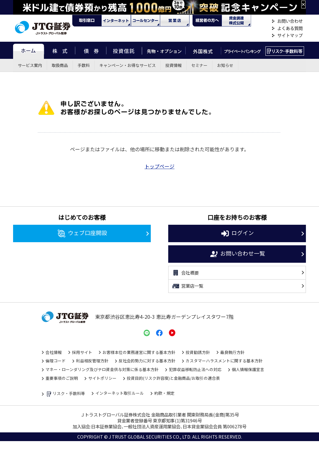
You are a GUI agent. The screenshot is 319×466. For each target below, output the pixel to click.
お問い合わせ (287, 21)
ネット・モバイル (116, 20)
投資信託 (124, 50)
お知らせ (225, 65)
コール (145, 20)
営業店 (174, 20)
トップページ (159, 166)
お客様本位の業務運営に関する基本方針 (138, 352)
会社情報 (53, 352)
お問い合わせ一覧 (237, 254)
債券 (91, 50)
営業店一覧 (187, 286)
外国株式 (203, 50)
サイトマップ (287, 35)
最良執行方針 (232, 352)
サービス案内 (30, 65)
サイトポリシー (102, 378)
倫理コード (55, 361)
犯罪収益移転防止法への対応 (195, 369)
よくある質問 (287, 28)
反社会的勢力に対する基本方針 (147, 361)
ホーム (28, 50)
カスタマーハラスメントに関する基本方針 (224, 361)
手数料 (84, 65)
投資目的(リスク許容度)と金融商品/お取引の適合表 (173, 378)
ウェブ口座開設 (82, 233)
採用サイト (82, 352)
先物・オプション (163, 50)
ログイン (237, 233)
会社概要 (185, 273)
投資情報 (173, 65)
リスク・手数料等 (65, 394)
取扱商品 (60, 65)
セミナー (199, 65)
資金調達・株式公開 (236, 20)
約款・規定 (164, 393)
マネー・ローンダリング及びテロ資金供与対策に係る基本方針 (102, 369)
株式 (59, 50)
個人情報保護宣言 (248, 369)
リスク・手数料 (285, 50)
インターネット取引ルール (119, 393)
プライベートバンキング (242, 50)
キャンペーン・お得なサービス (127, 65)
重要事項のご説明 (61, 378)
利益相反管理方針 (92, 361)
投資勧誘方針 (198, 352)
